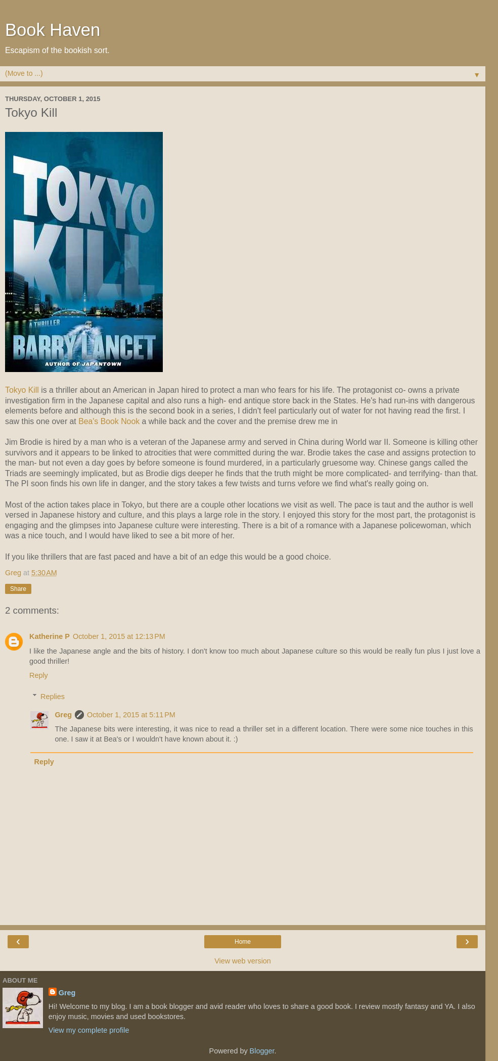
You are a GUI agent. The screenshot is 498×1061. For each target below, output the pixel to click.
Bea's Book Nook (109, 421)
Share (18, 588)
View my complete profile (89, 1030)
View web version (242, 961)
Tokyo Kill (22, 390)
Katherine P (49, 636)
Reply (38, 675)
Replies (52, 697)
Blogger (262, 1051)
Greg (63, 715)
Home (243, 941)
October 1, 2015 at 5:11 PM (131, 715)
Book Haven (52, 29)
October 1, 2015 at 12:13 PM (119, 636)
